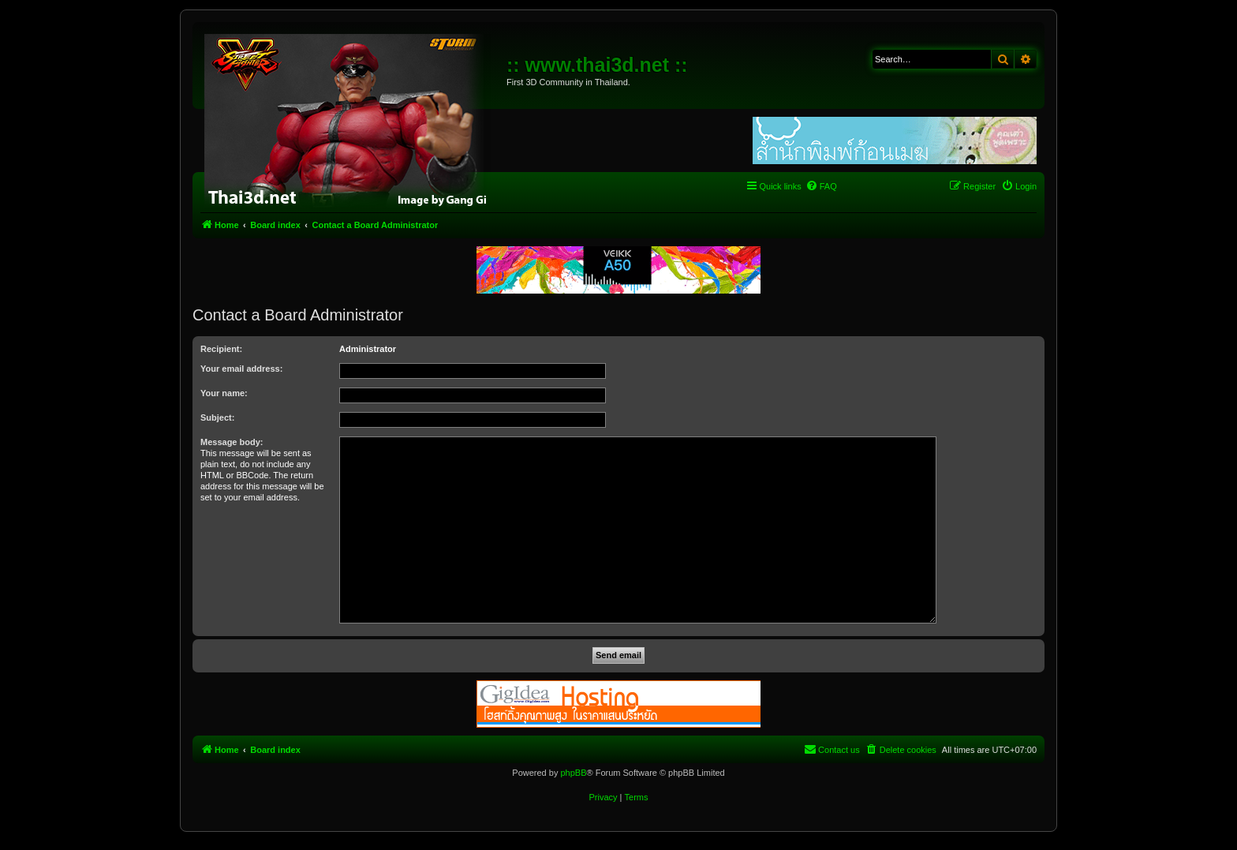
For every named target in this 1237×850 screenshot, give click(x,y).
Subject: (217, 417)
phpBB (573, 772)
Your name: (224, 393)
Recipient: (221, 349)
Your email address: (241, 368)
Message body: (231, 442)
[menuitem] (821, 186)
